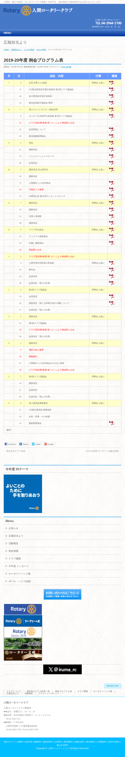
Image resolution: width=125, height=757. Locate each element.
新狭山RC (79, 742)
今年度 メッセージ (19, 566)
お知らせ (13, 528)
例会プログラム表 (63, 691)
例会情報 (13, 551)
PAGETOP (113, 685)
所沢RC (29, 742)
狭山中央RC (62, 745)
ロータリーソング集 (20, 573)
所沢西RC (68, 742)
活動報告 (13, 543)
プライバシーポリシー (48, 693)
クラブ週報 (15, 558)
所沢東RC (91, 742)
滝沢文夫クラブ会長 (14, 451)
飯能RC (38, 742)
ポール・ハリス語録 (20, 581)
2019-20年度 (66, 67)
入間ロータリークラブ (58, 748)
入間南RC (102, 742)
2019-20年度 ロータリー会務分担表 (103, 451)
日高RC (58, 742)
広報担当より (16, 536)
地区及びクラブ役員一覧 (38, 691)
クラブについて (13, 691)
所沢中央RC (114, 742)
